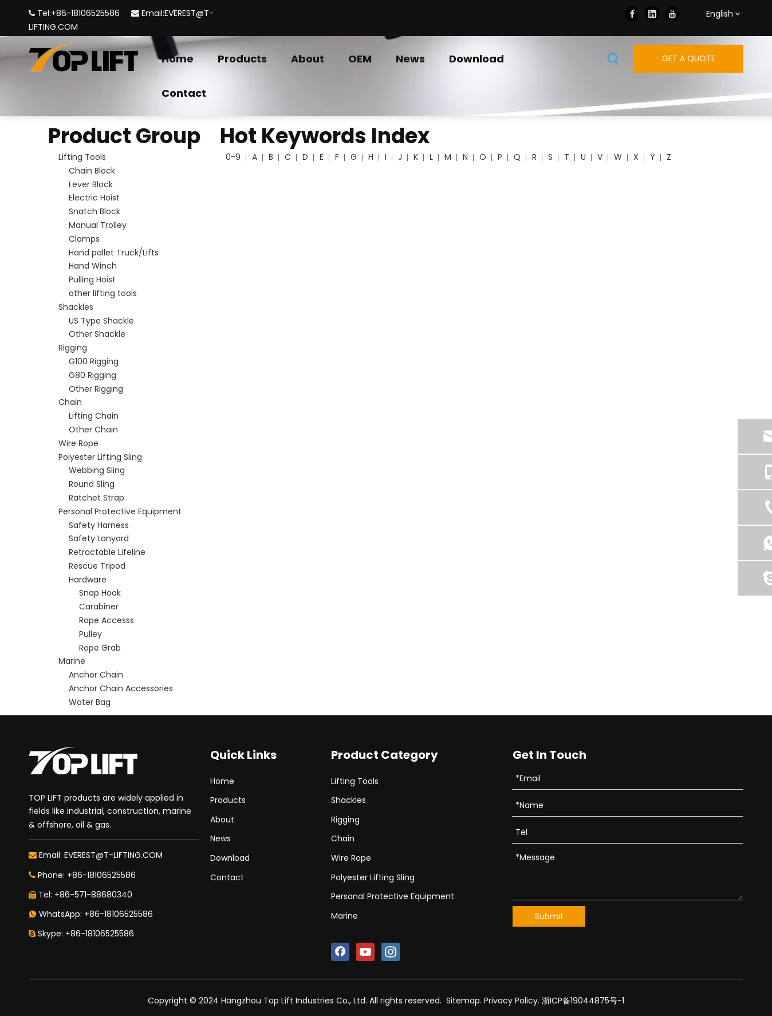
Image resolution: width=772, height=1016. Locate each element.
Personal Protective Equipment (120, 511)
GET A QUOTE (688, 58)
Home (222, 781)
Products (228, 800)
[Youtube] (672, 13)
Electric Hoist (94, 197)
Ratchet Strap (96, 497)
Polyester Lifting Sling (100, 457)
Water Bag (90, 702)
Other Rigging (96, 389)
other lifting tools (103, 293)
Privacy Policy (511, 1000)
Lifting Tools (82, 157)
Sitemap (463, 1000)
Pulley (90, 634)
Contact (227, 877)
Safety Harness (99, 525)
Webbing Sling (97, 470)
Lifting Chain (94, 416)
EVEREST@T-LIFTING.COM (113, 855)
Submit (549, 916)
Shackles (75, 307)
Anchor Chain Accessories (121, 688)
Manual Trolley (98, 225)
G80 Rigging (92, 375)
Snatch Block (94, 211)
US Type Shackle (101, 320)
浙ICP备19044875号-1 (583, 1000)
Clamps (84, 239)
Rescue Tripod (97, 566)
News (220, 838)
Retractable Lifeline (107, 552)
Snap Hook (100, 592)
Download (230, 858)
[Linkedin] (652, 13)
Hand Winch (93, 265)
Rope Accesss (106, 620)
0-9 (233, 157)
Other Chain (93, 429)
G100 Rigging (94, 361)
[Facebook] (632, 13)
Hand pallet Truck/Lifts (114, 252)
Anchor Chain (96, 674)
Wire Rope (78, 443)
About (222, 819)
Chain (70, 402)
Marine (71, 661)
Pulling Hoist (92, 279)
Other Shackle (97, 334)
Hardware (88, 579)
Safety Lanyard (99, 538)
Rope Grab (100, 647)
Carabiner (99, 606)
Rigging (72, 347)
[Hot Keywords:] (613, 59)
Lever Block (91, 184)
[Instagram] (390, 952)
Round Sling (92, 484)
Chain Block (92, 170)
